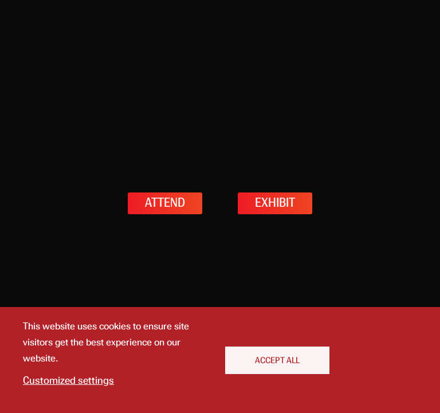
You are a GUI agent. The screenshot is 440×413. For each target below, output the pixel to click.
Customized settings (68, 380)
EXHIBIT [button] (275, 203)
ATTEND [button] (165, 203)
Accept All (277, 360)
